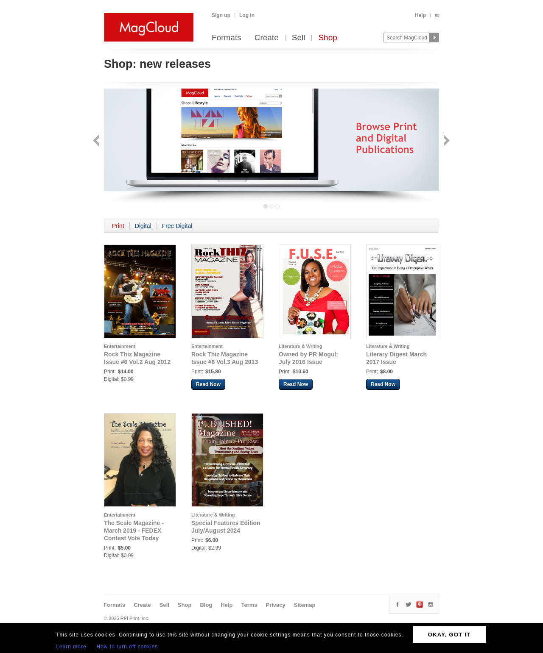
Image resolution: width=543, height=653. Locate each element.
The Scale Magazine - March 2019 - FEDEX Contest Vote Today (134, 531)
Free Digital (177, 225)
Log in (247, 15)
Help (420, 15)
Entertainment (119, 346)
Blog (206, 605)
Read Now (208, 384)
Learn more (71, 647)
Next (446, 141)
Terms (249, 605)
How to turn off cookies (127, 647)
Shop (327, 38)
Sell (298, 38)
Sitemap (305, 605)
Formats (226, 38)
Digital (143, 225)
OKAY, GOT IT (449, 634)
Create (267, 38)
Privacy (275, 605)
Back (97, 141)
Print (118, 225)
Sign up (221, 15)
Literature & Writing (300, 346)
